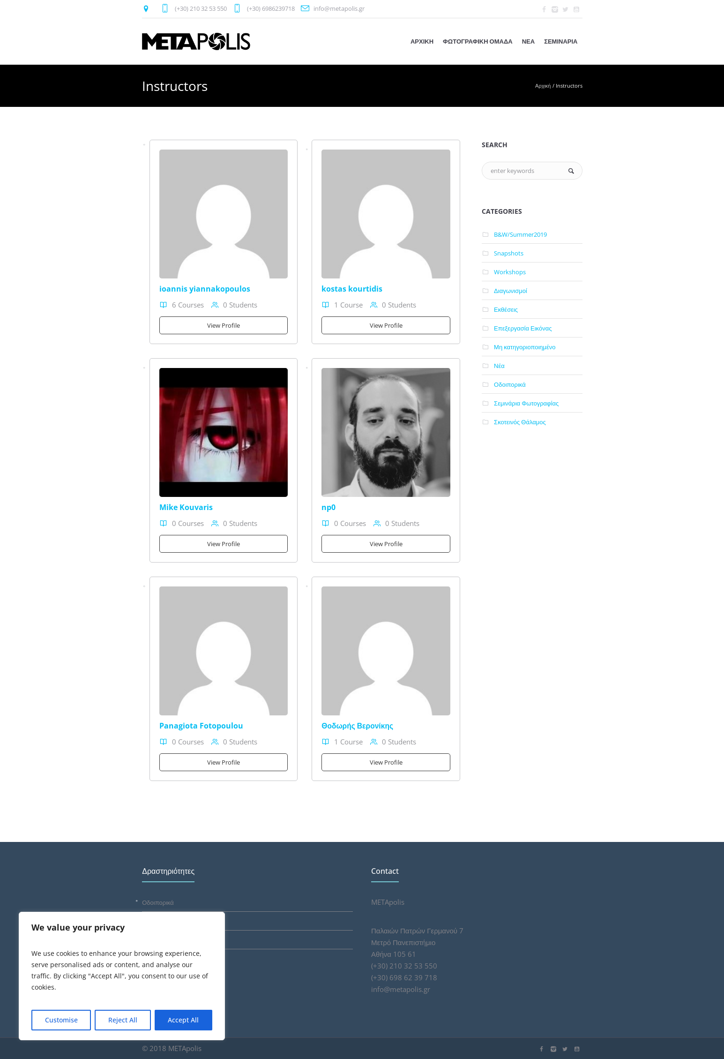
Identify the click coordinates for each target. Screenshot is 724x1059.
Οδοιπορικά (510, 384)
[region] (122, 976)
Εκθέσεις (506, 309)
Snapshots (508, 253)
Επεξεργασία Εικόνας (523, 328)
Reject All (122, 1019)
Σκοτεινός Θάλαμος (520, 422)
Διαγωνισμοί (510, 290)
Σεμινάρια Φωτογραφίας (526, 403)
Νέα (499, 365)
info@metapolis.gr (339, 8)
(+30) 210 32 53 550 (201, 8)
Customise (61, 1019)
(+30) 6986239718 (271, 8)
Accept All (183, 1019)
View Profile (223, 325)
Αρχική (543, 85)
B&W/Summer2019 (520, 234)
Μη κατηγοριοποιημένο (525, 347)
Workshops (510, 272)
